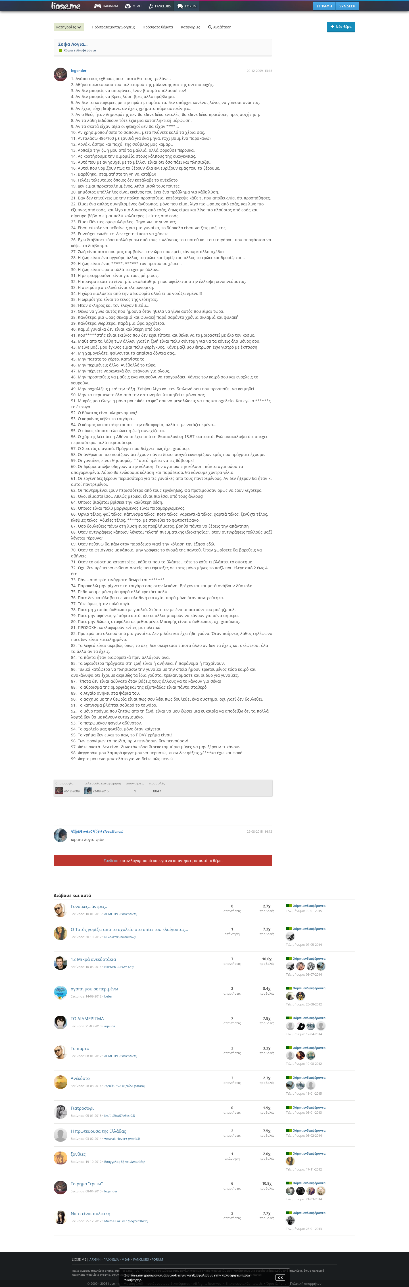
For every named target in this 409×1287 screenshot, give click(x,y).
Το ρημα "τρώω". (87, 1183)
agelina (109, 1026)
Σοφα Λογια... (72, 44)
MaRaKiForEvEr (126, 1221)
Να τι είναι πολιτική (90, 1213)
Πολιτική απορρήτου (306, 1283)
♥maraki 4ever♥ (122, 1138)
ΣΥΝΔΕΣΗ (347, 6)
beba (108, 996)
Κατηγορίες (190, 27)
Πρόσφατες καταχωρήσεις (113, 27)
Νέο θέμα (341, 26)
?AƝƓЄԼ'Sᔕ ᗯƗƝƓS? (124, 1086)
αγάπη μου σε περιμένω (94, 989)
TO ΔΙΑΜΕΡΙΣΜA (87, 1018)
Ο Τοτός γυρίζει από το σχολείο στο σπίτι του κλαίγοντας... (129, 929)
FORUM (157, 1259)
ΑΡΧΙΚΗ (95, 1259)
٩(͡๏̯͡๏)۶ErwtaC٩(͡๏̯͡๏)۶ (97, 831)
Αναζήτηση (219, 27)
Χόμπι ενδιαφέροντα (77, 50)
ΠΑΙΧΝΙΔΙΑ (111, 1259)
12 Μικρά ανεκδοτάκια (93, 959)
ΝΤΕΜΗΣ (118, 967)
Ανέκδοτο (80, 1078)
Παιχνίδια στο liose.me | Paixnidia (66, 6)
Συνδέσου (112, 860)
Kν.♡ (119, 1115)
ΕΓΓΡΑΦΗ (324, 6)
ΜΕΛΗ (126, 1259)
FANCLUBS (141, 1259)
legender (78, 70)
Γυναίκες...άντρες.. (89, 906)
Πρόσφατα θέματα (158, 27)
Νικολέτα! (119, 937)
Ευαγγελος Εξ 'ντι (124, 1161)
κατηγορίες (69, 27)
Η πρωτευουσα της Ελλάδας (98, 1131)
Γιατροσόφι (82, 1108)
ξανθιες (78, 1154)
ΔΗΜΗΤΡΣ (120, 914)
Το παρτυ (80, 1048)
